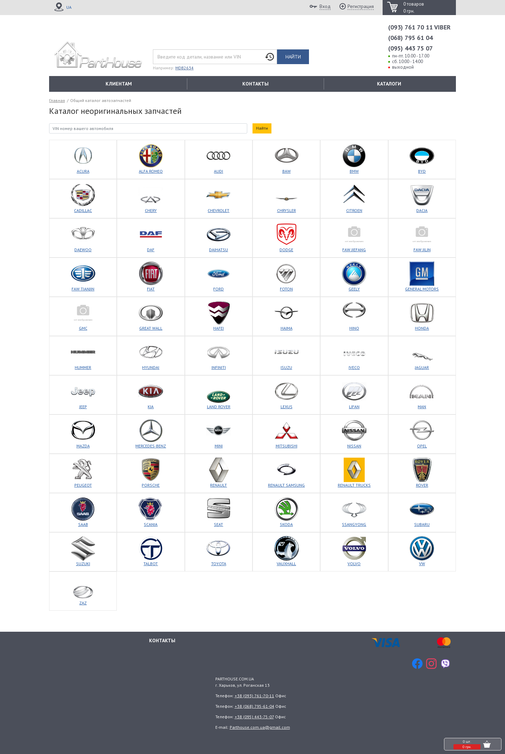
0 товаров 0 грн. (413, 7)
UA (69, 7)
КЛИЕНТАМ (119, 84)
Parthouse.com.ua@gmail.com (260, 727)
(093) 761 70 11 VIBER (419, 27)
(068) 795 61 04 (410, 38)
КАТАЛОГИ (389, 84)
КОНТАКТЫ (255, 84)
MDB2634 (184, 67)
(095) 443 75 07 (410, 48)
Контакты (162, 640)
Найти (293, 57)
